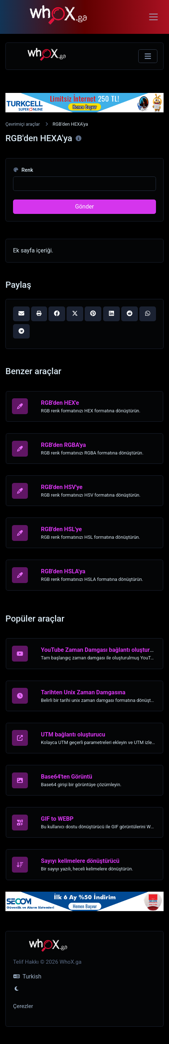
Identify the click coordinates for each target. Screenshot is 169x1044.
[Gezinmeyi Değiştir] (147, 56)
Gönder (84, 206)
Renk (23, 170)
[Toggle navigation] (153, 17)
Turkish (27, 976)
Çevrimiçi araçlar (22, 124)
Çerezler (23, 1006)
